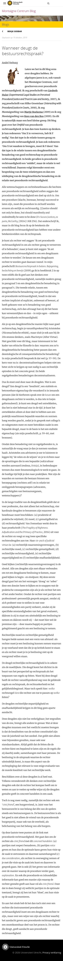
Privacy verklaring (51, 952)
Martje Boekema (33, 111)
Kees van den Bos (34, 116)
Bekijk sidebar (14, 31)
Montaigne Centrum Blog (19, 11)
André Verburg (10, 62)
